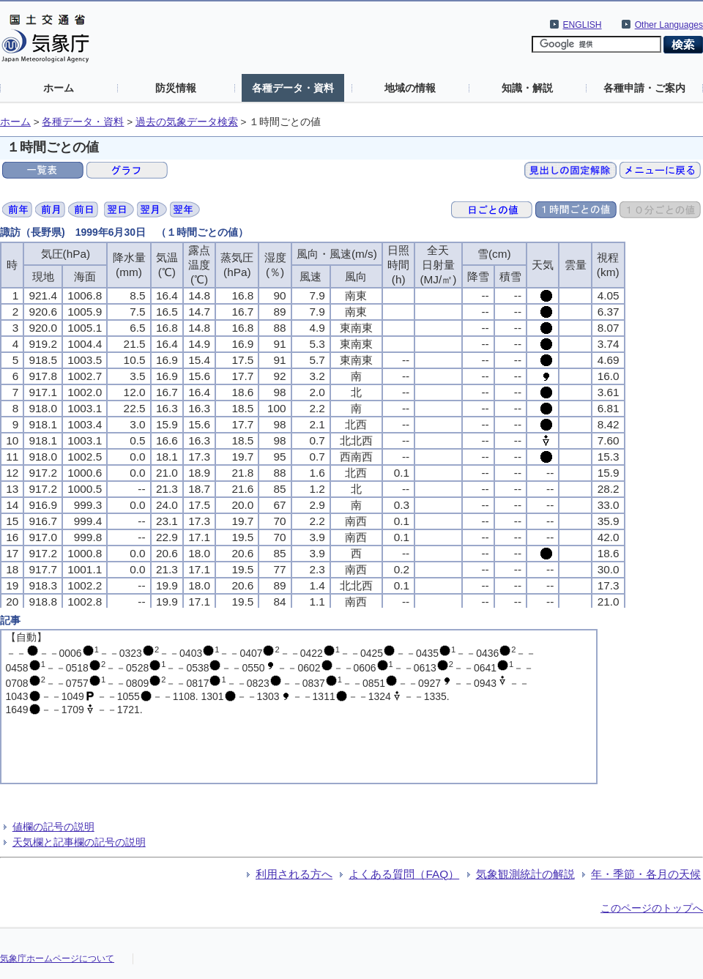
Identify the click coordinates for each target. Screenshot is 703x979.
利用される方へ (294, 874)
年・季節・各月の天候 (646, 874)
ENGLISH (582, 25)
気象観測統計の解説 (525, 874)
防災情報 (175, 88)
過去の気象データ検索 (186, 121)
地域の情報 (410, 88)
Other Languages (669, 25)
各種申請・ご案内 (644, 88)
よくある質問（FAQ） (404, 874)
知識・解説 (527, 88)
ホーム (58, 88)
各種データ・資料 (293, 88)
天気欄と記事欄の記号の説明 (79, 842)
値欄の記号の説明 (53, 827)
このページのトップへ (651, 908)
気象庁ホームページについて (57, 958)
